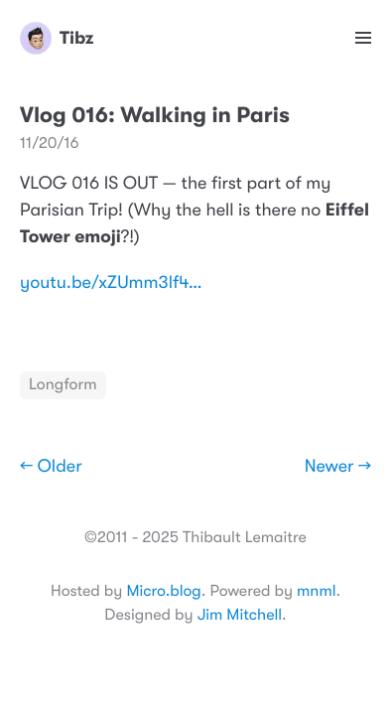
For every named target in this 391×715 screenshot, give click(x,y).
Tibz (56, 38)
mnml (316, 591)
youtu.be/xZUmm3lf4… (111, 283)
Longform (63, 384)
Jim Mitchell (239, 615)
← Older (51, 467)
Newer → (338, 467)
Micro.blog (163, 591)
